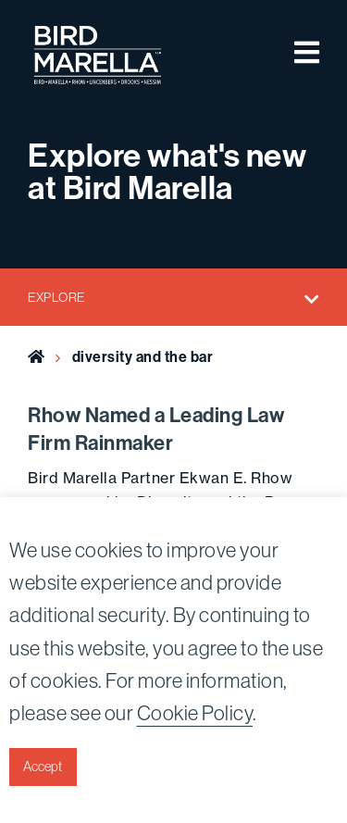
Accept (42, 766)
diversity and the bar (143, 356)
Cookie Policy (195, 713)
